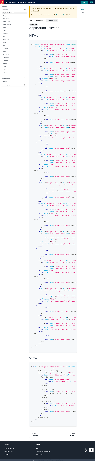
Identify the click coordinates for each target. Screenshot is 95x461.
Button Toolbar (7, 24)
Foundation (32, 2)
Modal (4, 51)
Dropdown (5, 33)
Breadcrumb (6, 18)
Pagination (6, 57)
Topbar (5, 72)
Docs (13, 2)
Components (22, 2)
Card (4, 30)
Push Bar (5, 60)
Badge (4, 15)
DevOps (39, 454)
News (37, 449)
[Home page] (31, 20)
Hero (4, 42)
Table (4, 66)
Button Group (6, 21)
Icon (4, 45)
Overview (4, 6)
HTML (83, 9)
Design (6, 454)
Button (4, 27)
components (5, 9)
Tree (4, 75)
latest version (60, 15)
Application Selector (8, 13)
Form (4, 36)
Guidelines (4, 81)
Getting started (9, 449)
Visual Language (6, 85)
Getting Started (6, 78)
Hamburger (6, 39)
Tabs (4, 69)
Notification (6, 54)
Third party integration (43, 451)
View (82, 12)
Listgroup (5, 48)
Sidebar (5, 63)
